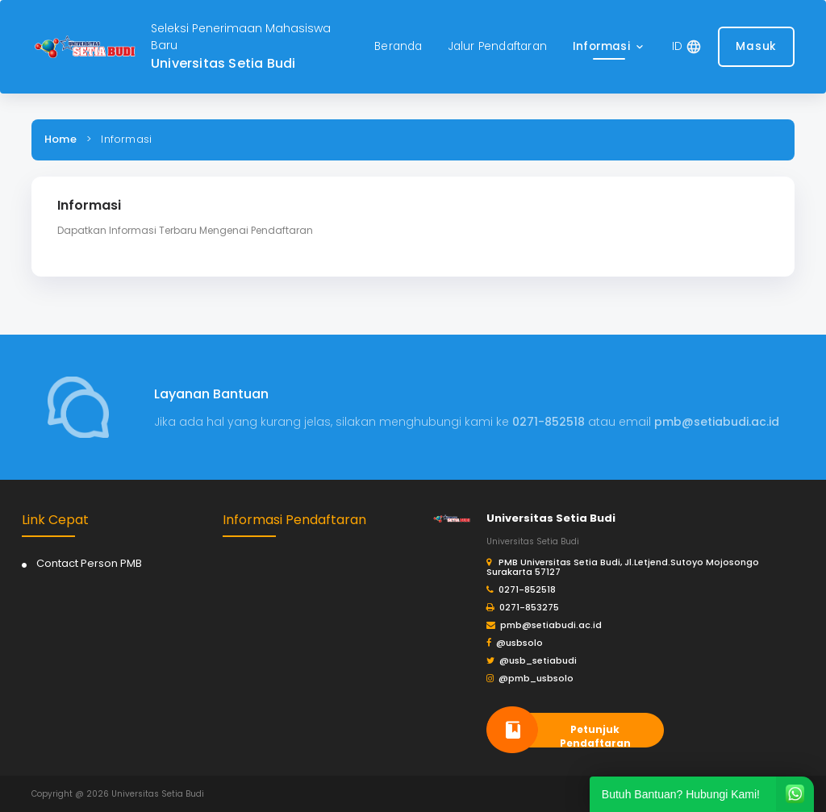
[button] (609, 47)
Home (60, 139)
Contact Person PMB (89, 563)
